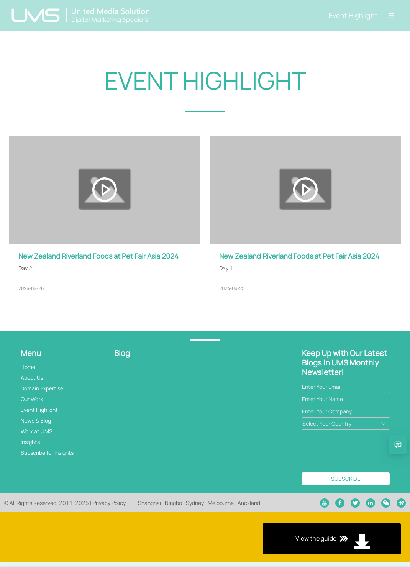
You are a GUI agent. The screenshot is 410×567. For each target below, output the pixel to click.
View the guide (205, 539)
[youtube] (324, 503)
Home (28, 366)
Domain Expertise (42, 388)
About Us (32, 377)
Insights (30, 442)
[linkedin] (370, 503)
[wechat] (385, 503)
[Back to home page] (81, 15)
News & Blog (36, 420)
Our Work (32, 399)
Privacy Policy (109, 502)
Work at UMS (36, 431)
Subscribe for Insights (47, 452)
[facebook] (339, 503)
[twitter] (355, 503)
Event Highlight (353, 15)
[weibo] (401, 503)
